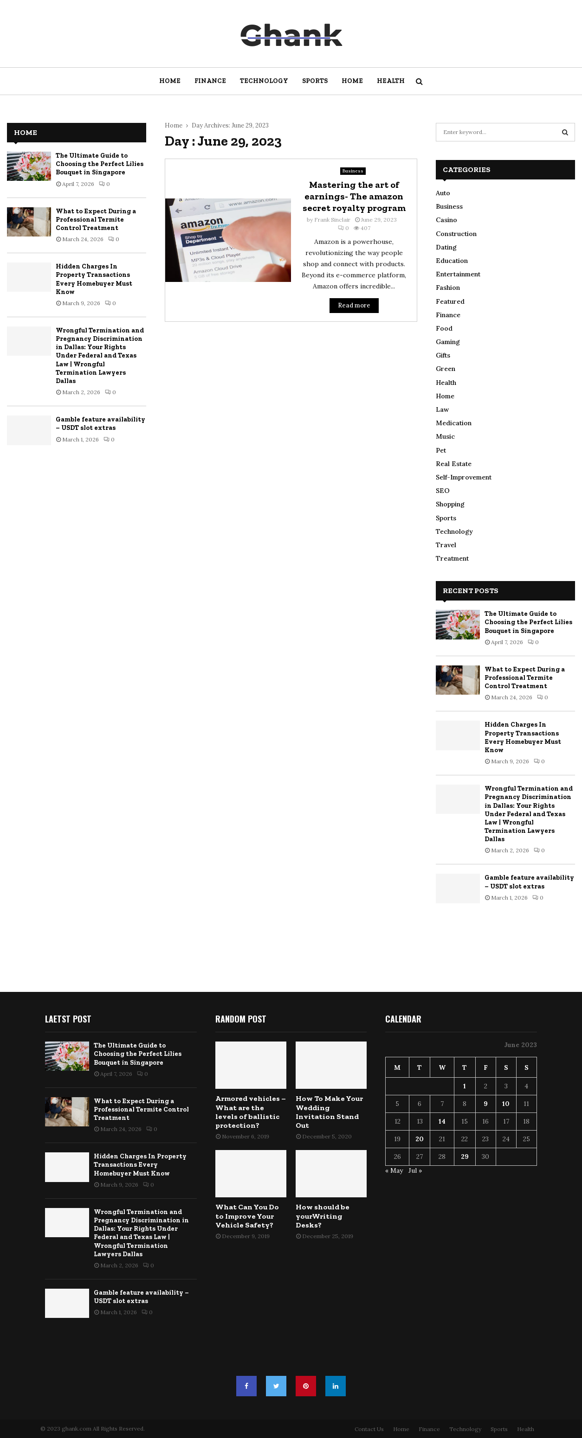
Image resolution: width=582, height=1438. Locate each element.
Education (452, 260)
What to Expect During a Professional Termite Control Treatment (96, 219)
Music (445, 436)
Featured (450, 301)
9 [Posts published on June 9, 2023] (486, 1103)
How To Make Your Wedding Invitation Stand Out (329, 1112)
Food (444, 328)
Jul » (415, 1170)
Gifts (443, 355)
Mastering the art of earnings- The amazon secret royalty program (354, 196)
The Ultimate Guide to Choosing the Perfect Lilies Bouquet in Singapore (99, 164)
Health (391, 81)
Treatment (452, 558)
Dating (446, 247)
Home (170, 81)
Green (445, 368)
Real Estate (454, 464)
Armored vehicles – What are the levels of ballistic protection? (250, 1112)
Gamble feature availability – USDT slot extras (100, 423)
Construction (456, 234)
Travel (446, 545)
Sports (315, 81)
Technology (264, 81)
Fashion (448, 287)
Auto (443, 193)
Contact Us (369, 1428)
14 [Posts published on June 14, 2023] (442, 1121)
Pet (441, 450)
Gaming (448, 342)
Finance (210, 81)
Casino (446, 220)
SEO (443, 490)
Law (442, 409)
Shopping (450, 504)
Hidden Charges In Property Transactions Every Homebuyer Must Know (94, 279)
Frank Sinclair (332, 219)
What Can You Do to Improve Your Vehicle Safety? (247, 1215)
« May (394, 1170)
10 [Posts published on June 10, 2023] (506, 1103)
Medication (454, 423)
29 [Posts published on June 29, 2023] (465, 1156)
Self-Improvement (463, 477)
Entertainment (458, 274)
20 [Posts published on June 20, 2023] (419, 1139)
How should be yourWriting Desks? (322, 1215)
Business (353, 171)
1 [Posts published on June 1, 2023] (464, 1086)
